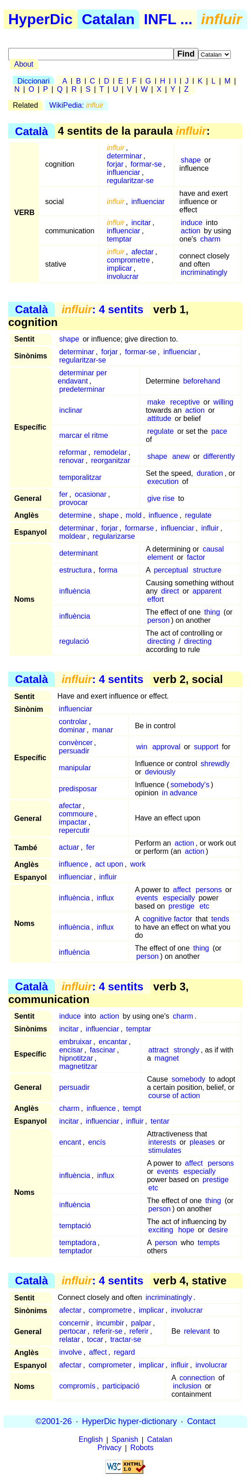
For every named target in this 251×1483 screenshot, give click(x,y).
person (158, 620)
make (156, 402)
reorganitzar (110, 460)
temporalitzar (80, 477)
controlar (73, 722)
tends (220, 919)
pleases (202, 1142)
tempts (209, 1242)
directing (161, 641)
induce (191, 222)
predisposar (78, 789)
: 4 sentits (102, 309)
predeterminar (82, 389)
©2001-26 (54, 1421)
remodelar (110, 452)
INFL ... (168, 19)
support (206, 747)
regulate (160, 431)
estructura (75, 570)
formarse (139, 528)
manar (102, 730)
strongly (186, 1050)
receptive (185, 402)
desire (218, 1230)
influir (209, 528)
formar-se (146, 164)
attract (158, 1050)
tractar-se (126, 1339)
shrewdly (215, 764)
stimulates (164, 1150)
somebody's (189, 785)
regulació (74, 641)
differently (219, 456)
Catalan (108, 19)
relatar (69, 1339)
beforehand (201, 381)
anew (181, 456)
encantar (113, 1042)
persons (209, 890)
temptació (75, 1226)
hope (186, 1230)
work (138, 864)
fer (63, 494)
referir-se (107, 1331)
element (160, 557)
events (147, 898)
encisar (71, 1050)
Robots (142, 1448)
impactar (73, 822)
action (191, 231)
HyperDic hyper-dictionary (129, 1421)
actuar (69, 847)
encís (97, 1142)
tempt (132, 1108)
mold (134, 515)
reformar (73, 452)
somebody (189, 1079)
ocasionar (90, 494)
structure (207, 570)
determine (75, 515)
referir (138, 1331)
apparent (206, 591)
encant (70, 1142)
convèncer (76, 743)
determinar (124, 156)
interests (162, 1142)
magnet (166, 1058)
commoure (76, 814)
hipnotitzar (76, 1058)
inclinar (70, 410)
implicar (119, 268)
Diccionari (33, 81)
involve (70, 1352)
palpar (141, 1323)
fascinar (102, 1050)
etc (204, 906)
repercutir (74, 830)
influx (105, 898)
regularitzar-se (130, 180)
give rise (161, 498)
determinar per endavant (82, 377)
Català (31, 131)
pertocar (72, 1331)
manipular (75, 768)
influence (163, 515)
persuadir (74, 751)
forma (108, 570)
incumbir (110, 1323)
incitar (141, 222)
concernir (74, 1323)
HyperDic (40, 19)
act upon (109, 864)
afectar (142, 252)
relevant (197, 1331)
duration (209, 473)
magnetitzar (78, 1066)
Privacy (109, 1448)
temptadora (77, 1242)
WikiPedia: (76, 105)
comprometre (128, 260)
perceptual (171, 570)
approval (166, 747)
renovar (71, 460)
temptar (119, 239)
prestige (182, 906)
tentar (160, 1121)
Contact (201, 1421)
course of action (174, 1095)
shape (191, 160)
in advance (179, 793)
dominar (72, 730)
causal (213, 549)
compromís (77, 1386)
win (141, 747)
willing (223, 402)
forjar (115, 164)
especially (179, 898)
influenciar (123, 172)
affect (182, 890)
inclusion (187, 1386)
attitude (159, 418)
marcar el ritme (83, 435)
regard (124, 1352)
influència (74, 591)
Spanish (125, 1440)
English (91, 1440)
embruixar (75, 1042)
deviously (160, 772)
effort (155, 599)
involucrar (122, 276)
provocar (73, 502)
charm (210, 239)
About (23, 64)
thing (212, 612)
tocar (95, 1339)
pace (219, 431)
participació (121, 1386)
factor (196, 557)
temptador (75, 1251)
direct (170, 591)
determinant (78, 553)
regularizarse (114, 536)
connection (197, 1378)
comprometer (109, 1365)
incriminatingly (204, 272)
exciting (160, 1230)
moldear (72, 536)
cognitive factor (167, 919)
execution (163, 481)
